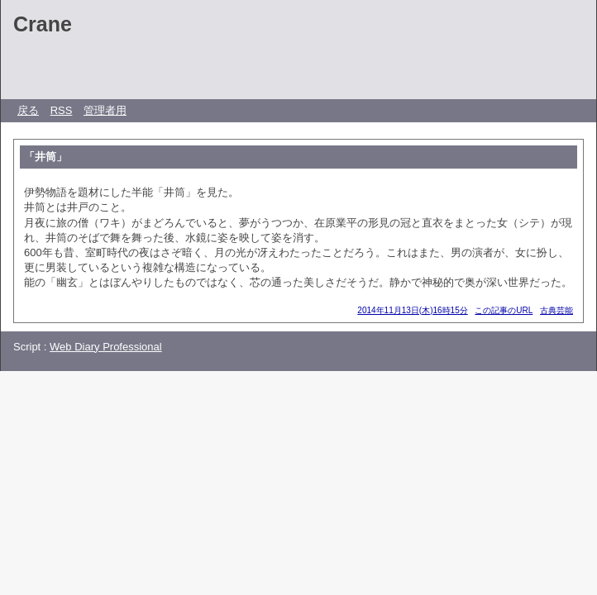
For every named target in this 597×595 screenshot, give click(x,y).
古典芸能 (556, 310)
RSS (61, 110)
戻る (28, 110)
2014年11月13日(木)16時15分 (412, 310)
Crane (42, 24)
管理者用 (105, 110)
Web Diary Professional (106, 346)
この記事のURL (504, 310)
